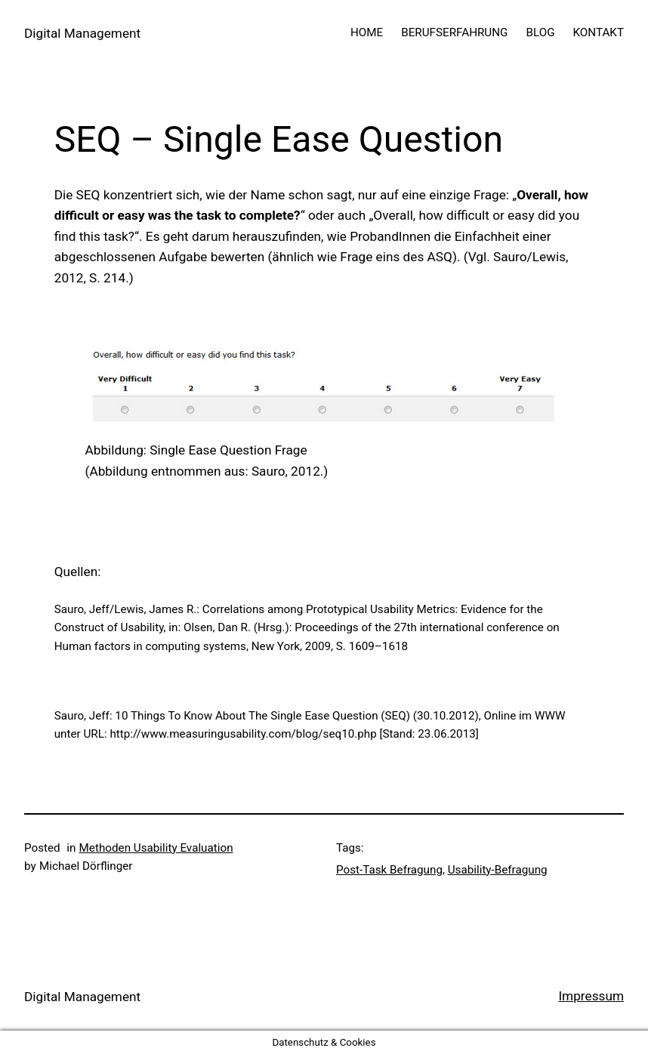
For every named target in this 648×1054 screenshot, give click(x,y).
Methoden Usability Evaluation (156, 848)
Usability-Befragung (498, 870)
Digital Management (82, 33)
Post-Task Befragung (389, 870)
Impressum (591, 995)
